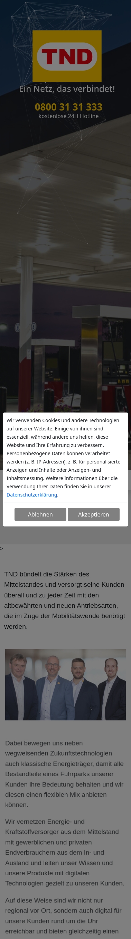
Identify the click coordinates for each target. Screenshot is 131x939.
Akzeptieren (93, 514)
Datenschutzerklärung (32, 494)
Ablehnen (40, 514)
